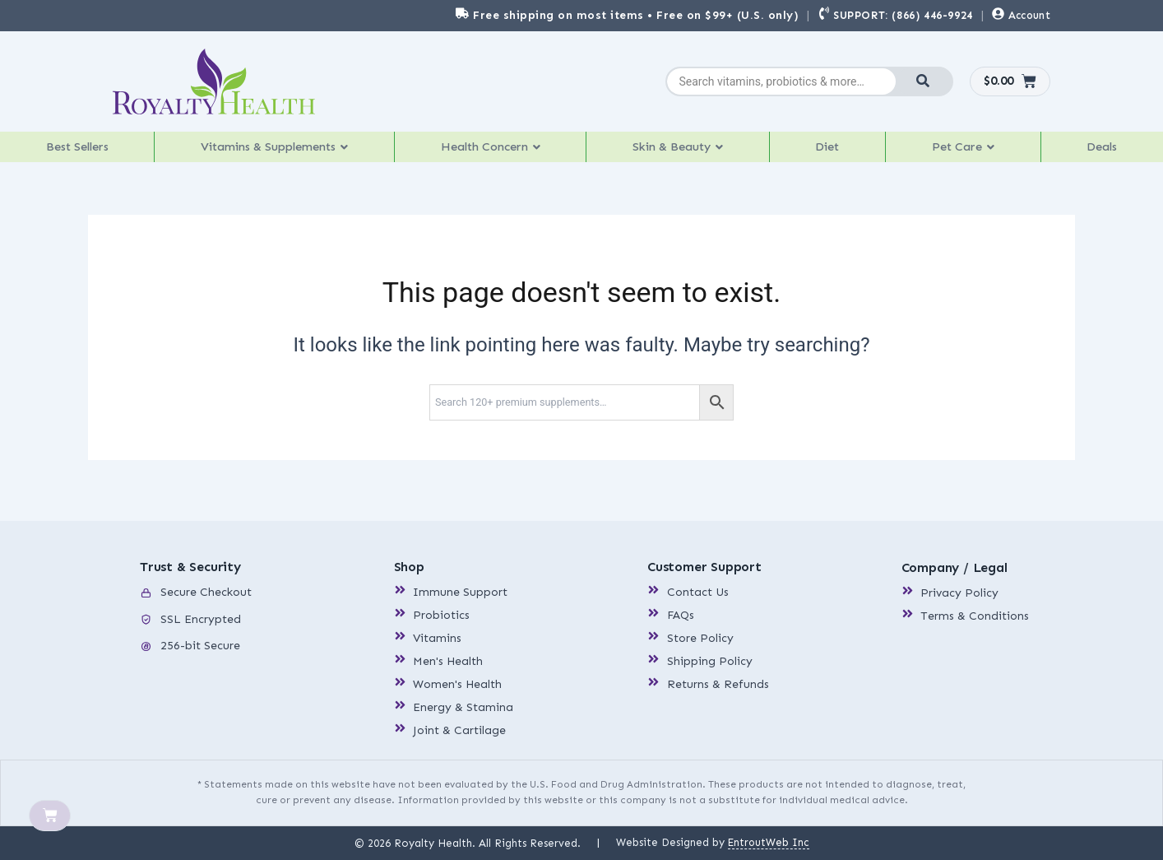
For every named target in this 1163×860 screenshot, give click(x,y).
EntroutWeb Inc (768, 842)
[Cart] (50, 816)
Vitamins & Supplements (278, 151)
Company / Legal (954, 568)
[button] (278, 151)
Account (1029, 15)
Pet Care (968, 151)
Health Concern (498, 151)
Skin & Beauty (689, 151)
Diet (835, 151)
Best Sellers (78, 151)
